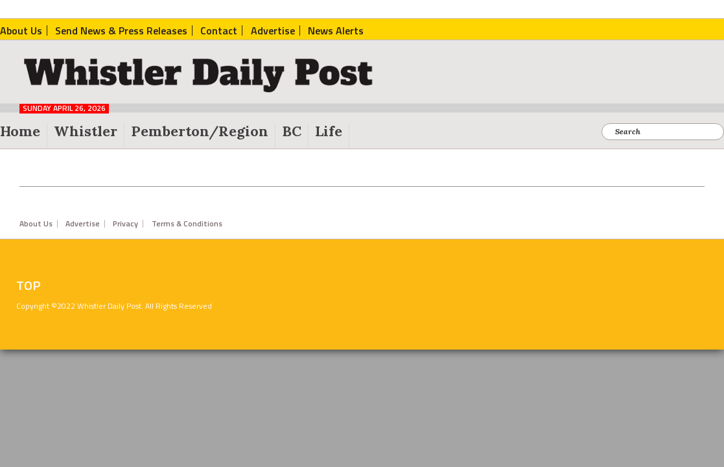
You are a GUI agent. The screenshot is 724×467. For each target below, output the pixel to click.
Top (28, 285)
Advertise (82, 224)
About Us (36, 224)
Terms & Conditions (187, 224)
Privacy (125, 224)
